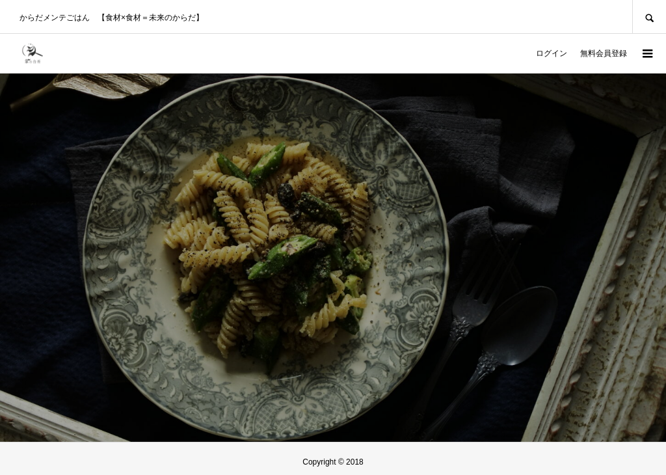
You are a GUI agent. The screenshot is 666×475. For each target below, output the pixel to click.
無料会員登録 (603, 53)
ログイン (551, 53)
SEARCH (649, 16)
